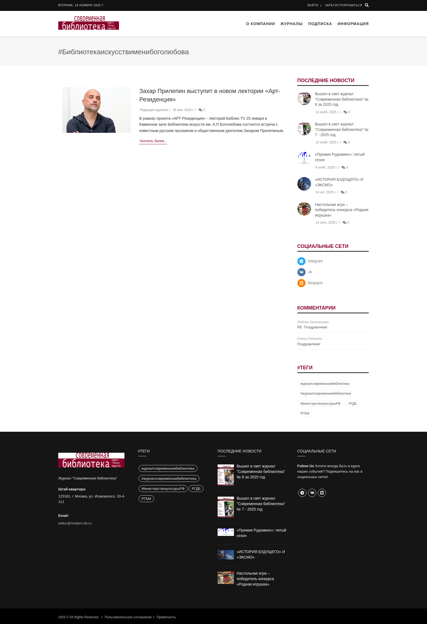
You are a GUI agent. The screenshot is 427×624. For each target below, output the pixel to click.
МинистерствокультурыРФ (320, 404)
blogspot (315, 283)
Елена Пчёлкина (309, 339)
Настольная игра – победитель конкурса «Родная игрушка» (341, 209)
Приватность (166, 617)
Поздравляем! (309, 344)
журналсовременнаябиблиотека (325, 384)
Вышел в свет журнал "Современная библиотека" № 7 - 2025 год (342, 129)
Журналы (291, 24)
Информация (353, 24)
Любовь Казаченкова (313, 322)
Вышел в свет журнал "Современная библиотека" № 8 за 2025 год (342, 99)
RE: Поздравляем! (312, 327)
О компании (260, 24)
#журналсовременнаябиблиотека (326, 393)
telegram (315, 261)
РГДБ (353, 404)
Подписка (320, 24)
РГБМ (305, 413)
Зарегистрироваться (343, 5)
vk (310, 272)
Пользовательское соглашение (128, 617)
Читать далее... (153, 141)
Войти (313, 5)
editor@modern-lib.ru (74, 523)
